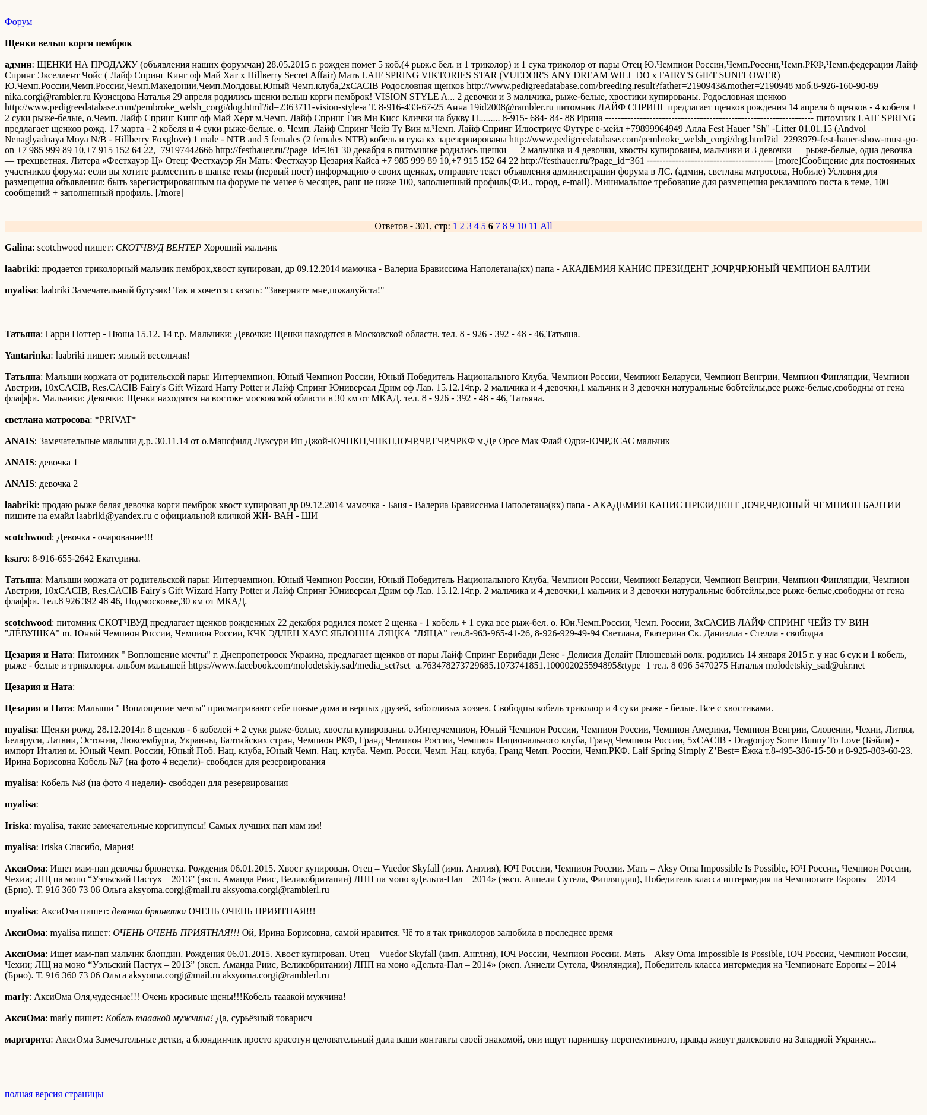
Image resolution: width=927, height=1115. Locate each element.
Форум (18, 22)
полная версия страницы (54, 1094)
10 (521, 226)
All (546, 226)
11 (533, 226)
